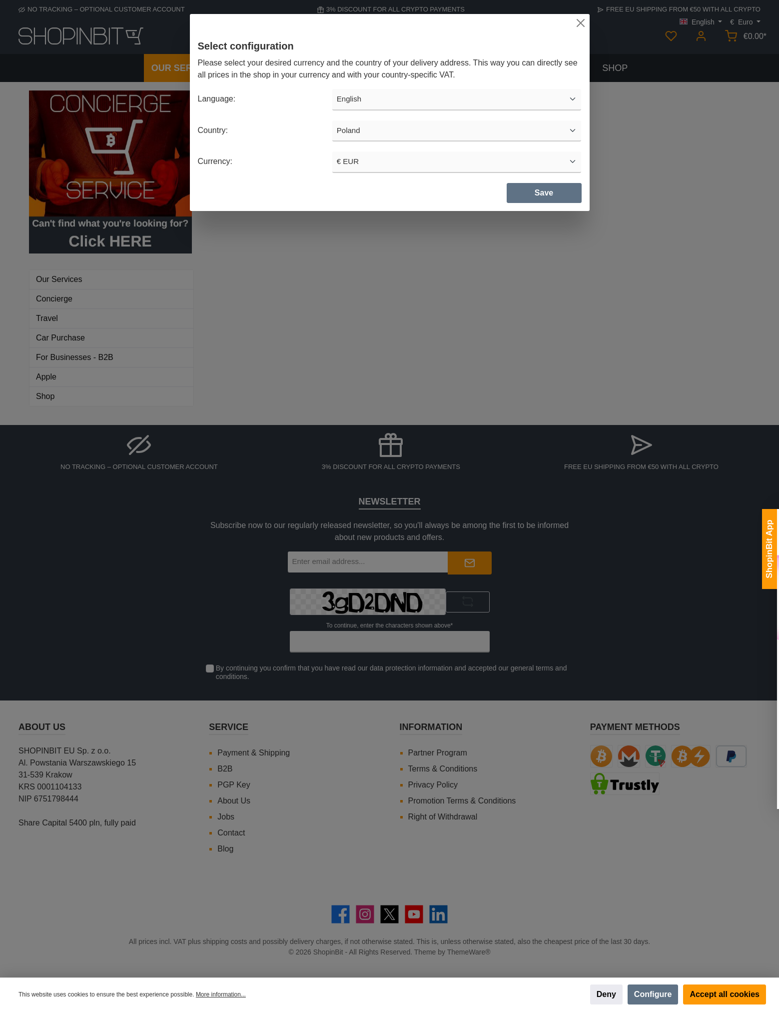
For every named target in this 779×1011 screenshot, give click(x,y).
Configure (653, 994)
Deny (606, 994)
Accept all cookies (725, 994)
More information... (221, 994)
